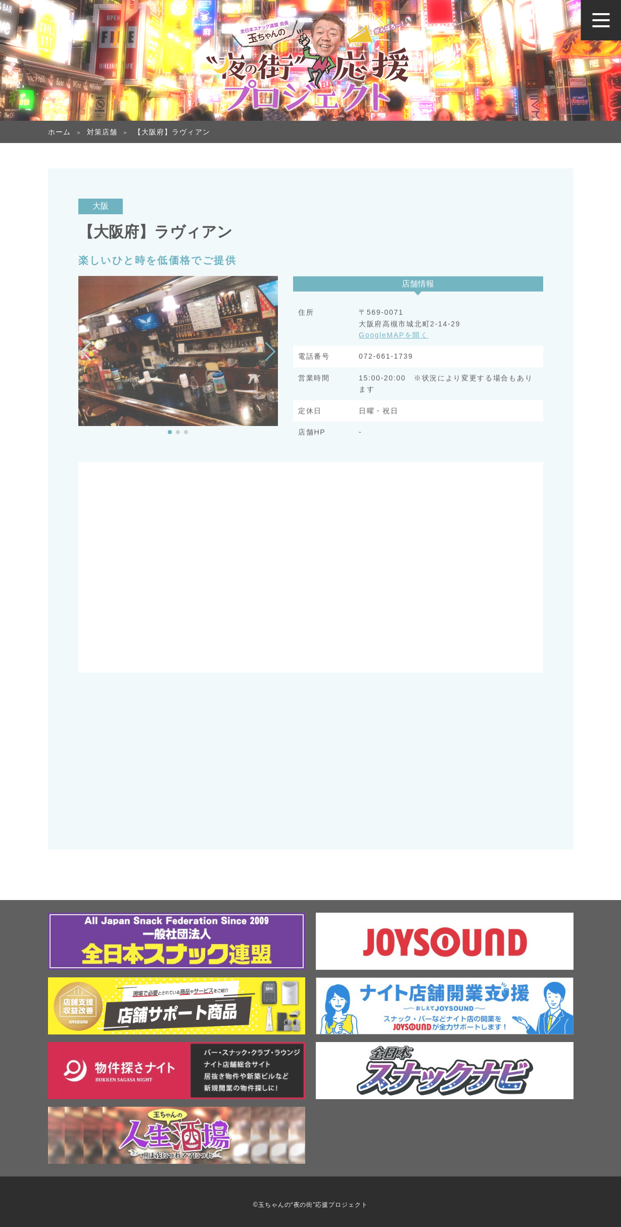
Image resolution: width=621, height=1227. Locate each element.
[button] (170, 432)
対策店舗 (102, 132)
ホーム (59, 132)
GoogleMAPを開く (393, 336)
